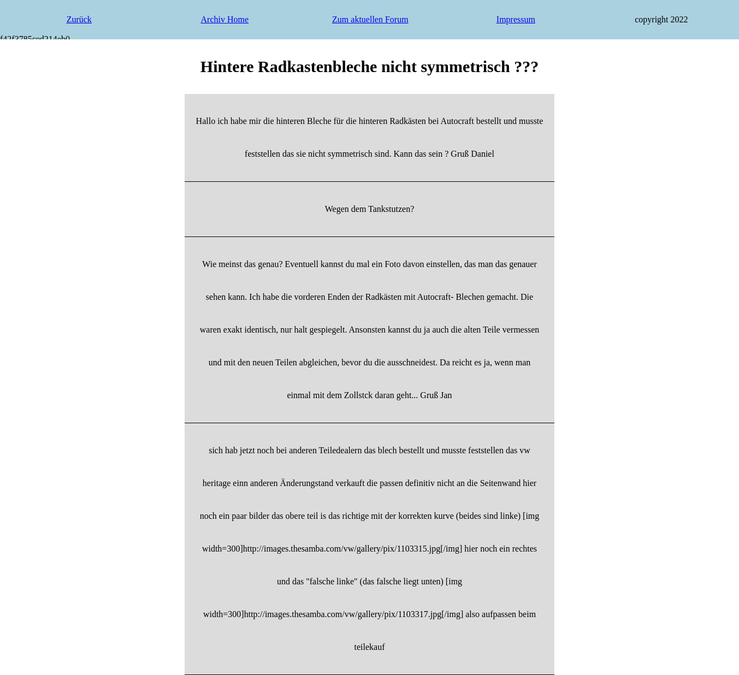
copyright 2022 (661, 19)
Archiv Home (225, 19)
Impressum (515, 19)
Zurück (79, 19)
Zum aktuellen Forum (370, 19)
